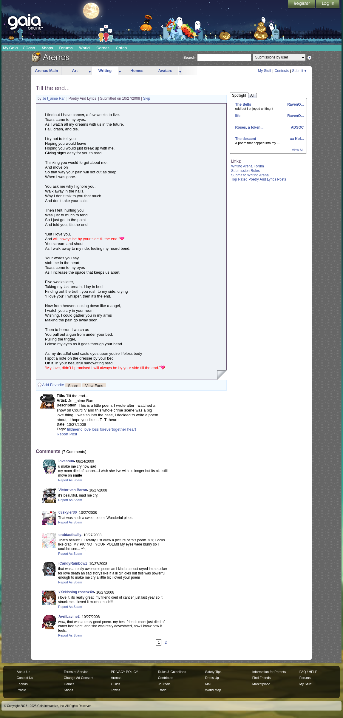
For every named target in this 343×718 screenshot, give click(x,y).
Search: (190, 58)
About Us (23, 672)
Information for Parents (269, 672)
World (84, 47)
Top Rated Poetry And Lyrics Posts (258, 179)
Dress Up (212, 678)
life (237, 116)
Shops (47, 47)
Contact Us (25, 678)
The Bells (243, 104)
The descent (245, 139)
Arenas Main (46, 70)
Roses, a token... (249, 127)
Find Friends (261, 678)
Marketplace (261, 684)
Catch (121, 47)
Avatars (165, 70)
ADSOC (297, 127)
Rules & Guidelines (172, 672)
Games (102, 47)
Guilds (115, 684)
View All (297, 150)
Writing (105, 70)
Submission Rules (245, 171)
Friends (22, 684)
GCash (29, 47)
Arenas (116, 678)
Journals (164, 684)
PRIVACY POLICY (124, 672)
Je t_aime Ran (54, 98)
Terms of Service (76, 672)
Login (328, 4)
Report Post (67, 434)
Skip (146, 98)
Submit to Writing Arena (250, 175)
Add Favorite (53, 385)
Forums (65, 47)
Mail (208, 684)
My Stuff (264, 71)
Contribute (165, 678)
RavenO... (295, 104)
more (90, 71)
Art (75, 70)
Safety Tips (213, 672)
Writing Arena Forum (247, 166)
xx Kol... (296, 139)
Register (302, 4)
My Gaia (10, 47)
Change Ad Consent (78, 678)
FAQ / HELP (308, 672)
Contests (282, 71)
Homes (136, 70)
